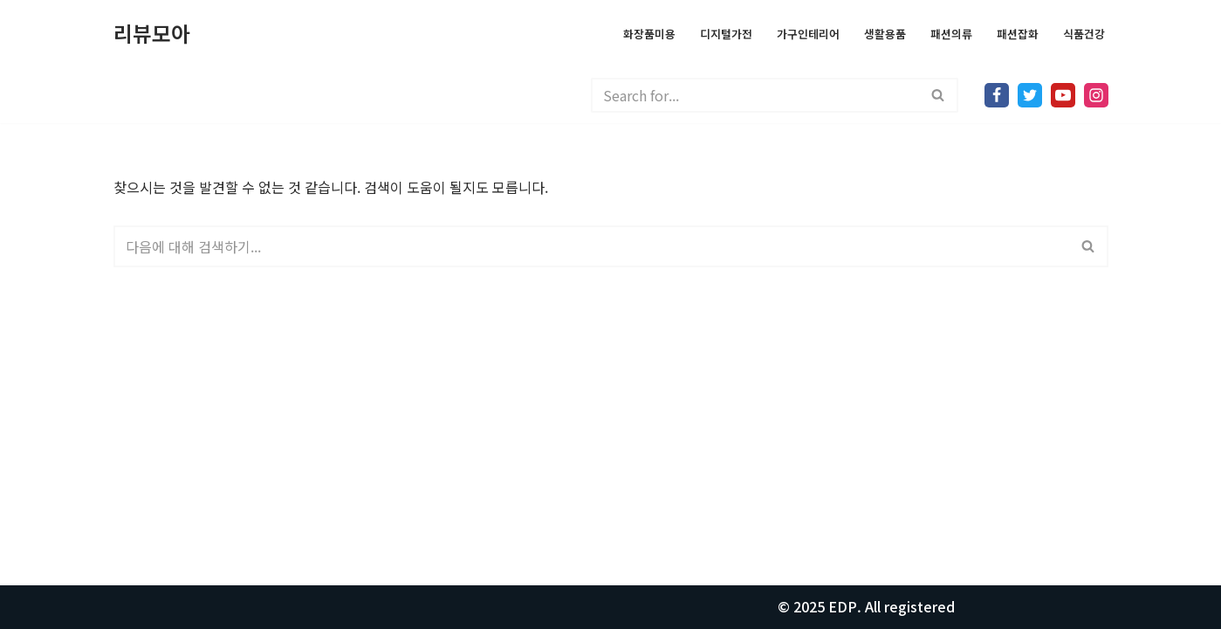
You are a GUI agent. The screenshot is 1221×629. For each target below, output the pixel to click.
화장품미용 (649, 33)
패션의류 (951, 33)
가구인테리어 (808, 33)
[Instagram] (1096, 95)
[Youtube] (1063, 95)
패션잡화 (1018, 33)
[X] (1030, 95)
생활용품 (885, 33)
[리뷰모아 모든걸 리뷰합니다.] (151, 34)
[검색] (755, 95)
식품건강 (1084, 33)
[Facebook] (996, 95)
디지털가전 (726, 33)
